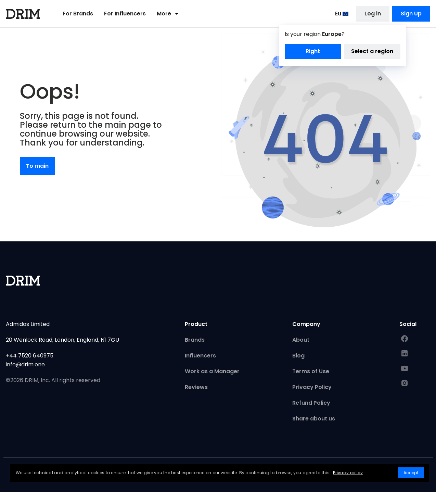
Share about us (313, 418)
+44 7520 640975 (29, 355)
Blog (298, 355)
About (300, 340)
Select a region (372, 52)
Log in (372, 14)
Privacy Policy (312, 387)
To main (37, 166)
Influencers (200, 355)
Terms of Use (310, 371)
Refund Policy (311, 403)
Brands (195, 340)
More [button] (169, 14)
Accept (410, 473)
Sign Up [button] (411, 14)
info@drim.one (25, 364)
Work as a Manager (212, 371)
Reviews (196, 387)
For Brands (78, 14)
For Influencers (125, 14)
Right (313, 52)
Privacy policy (348, 473)
